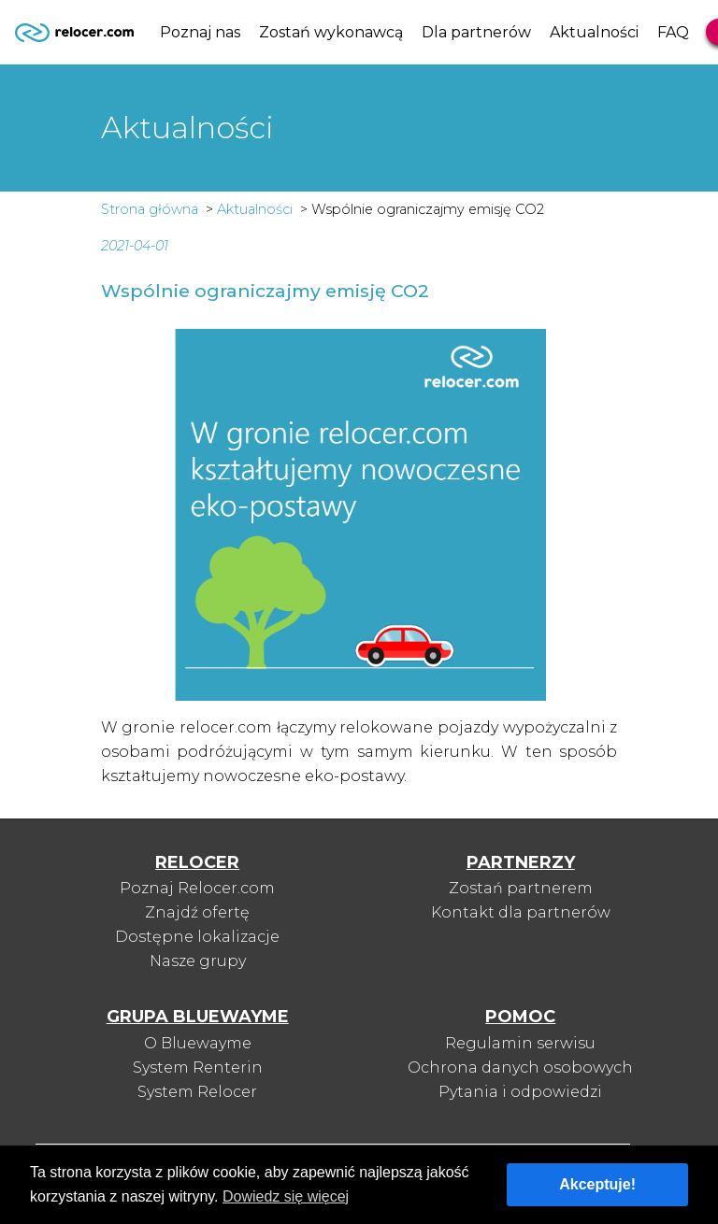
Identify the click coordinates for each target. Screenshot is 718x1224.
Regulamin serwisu (520, 1043)
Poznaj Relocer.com (197, 888)
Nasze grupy (198, 961)
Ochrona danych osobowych (520, 1067)
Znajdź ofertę (197, 912)
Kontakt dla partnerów (520, 912)
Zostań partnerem (521, 888)
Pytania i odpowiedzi (520, 1092)
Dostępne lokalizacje (197, 937)
